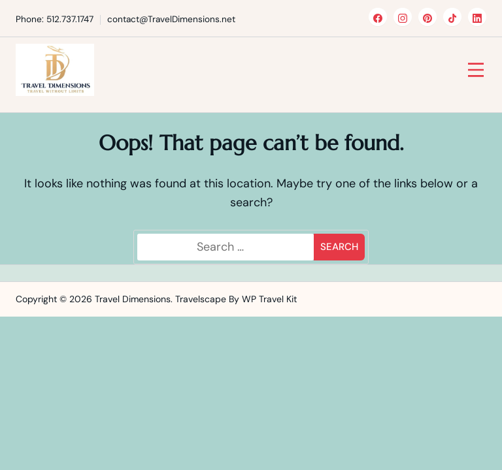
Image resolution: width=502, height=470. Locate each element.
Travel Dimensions (133, 299)
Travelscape (200, 299)
